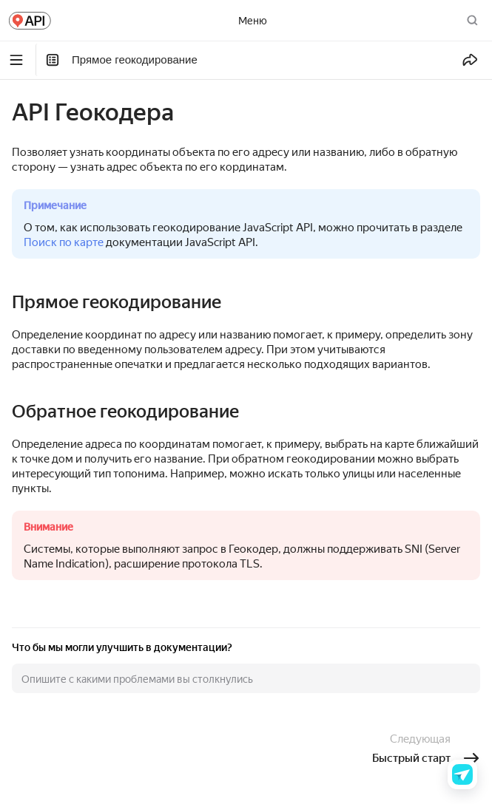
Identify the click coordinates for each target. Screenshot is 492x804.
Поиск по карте (64, 242)
